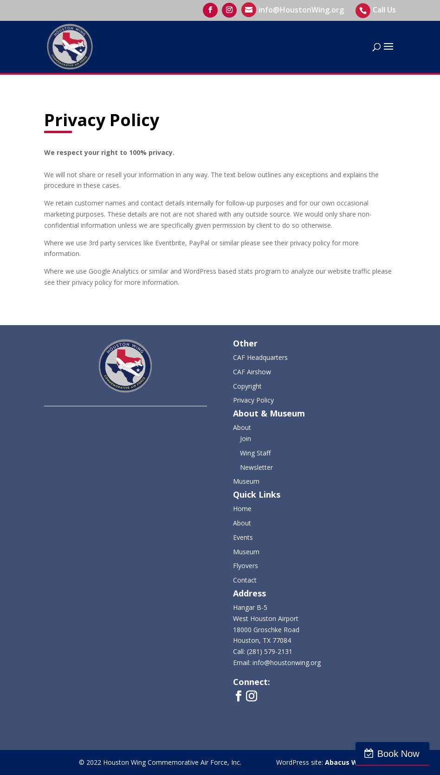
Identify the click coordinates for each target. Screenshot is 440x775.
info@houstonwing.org (286, 662)
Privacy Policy (253, 400)
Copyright (247, 386)
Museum (246, 481)
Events (243, 537)
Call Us (384, 10)
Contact (245, 580)
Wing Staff (255, 452)
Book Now (400, 754)
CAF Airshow (252, 371)
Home (242, 508)
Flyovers (245, 565)
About (242, 427)
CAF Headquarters (260, 357)
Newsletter (256, 467)
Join (245, 438)
